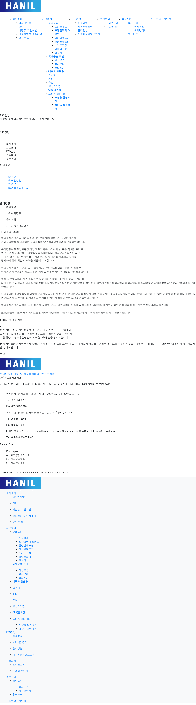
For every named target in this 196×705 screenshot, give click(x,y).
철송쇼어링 (54, 86)
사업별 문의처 (114, 26)
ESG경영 (11, 151)
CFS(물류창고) (56, 89)
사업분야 (11, 147)
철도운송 (59, 67)
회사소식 (133, 22)
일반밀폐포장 (62, 37)
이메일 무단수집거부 (43, 374)
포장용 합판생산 (57, 93)
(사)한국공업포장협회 (18, 455)
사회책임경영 (85, 26)
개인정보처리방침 (21, 374)
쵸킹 (50, 82)
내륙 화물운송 (56, 71)
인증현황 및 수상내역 (30, 34)
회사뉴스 (139, 26)
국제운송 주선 (56, 56)
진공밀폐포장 (62, 41)
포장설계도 (61, 26)
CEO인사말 (25, 22)
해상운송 (59, 60)
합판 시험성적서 (28, 628)
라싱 (50, 78)
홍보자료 (133, 34)
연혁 (21, 26)
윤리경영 (83, 30)
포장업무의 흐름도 (29, 541)
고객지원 (11, 155)
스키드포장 (61, 45)
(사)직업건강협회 (15, 462)
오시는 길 (24, 37)
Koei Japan (12, 451)
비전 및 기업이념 (28, 30)
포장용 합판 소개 (28, 624)
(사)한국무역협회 (15, 458)
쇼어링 (52, 75)
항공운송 (59, 63)
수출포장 (53, 22)
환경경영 (83, 22)
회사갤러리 (140, 30)
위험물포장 (61, 48)
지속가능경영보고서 (89, 34)
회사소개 (11, 143)
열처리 (58, 52)
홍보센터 (11, 158)
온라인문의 (112, 22)
